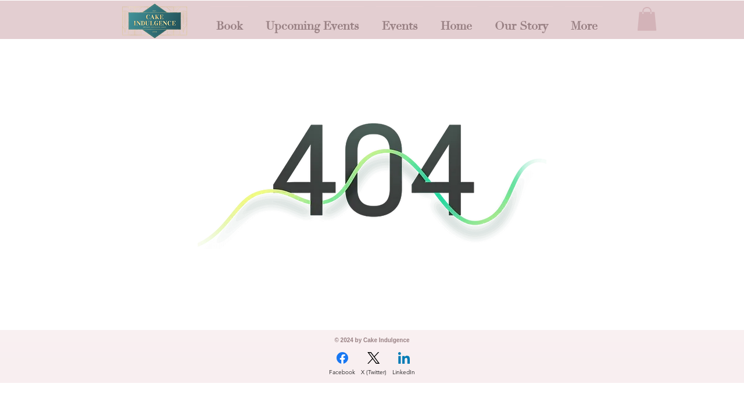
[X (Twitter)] (374, 364)
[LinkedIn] (403, 364)
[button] (647, 19)
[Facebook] (342, 364)
